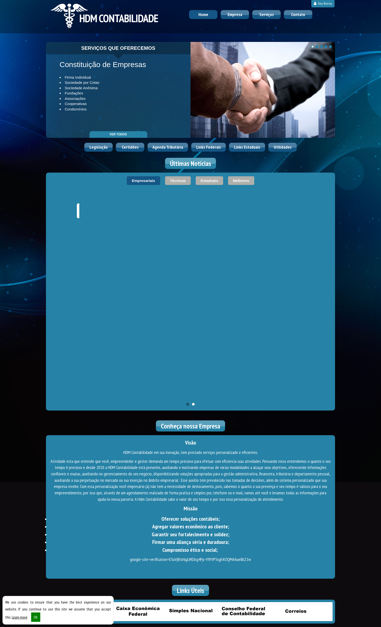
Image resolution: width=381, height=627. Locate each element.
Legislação (98, 147)
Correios (296, 453)
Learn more (19, 620)
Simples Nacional (190, 453)
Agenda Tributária (167, 147)
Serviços (266, 14)
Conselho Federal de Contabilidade (243, 453)
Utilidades (283, 147)
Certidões (130, 147)
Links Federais (208, 147)
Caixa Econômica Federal (138, 453)
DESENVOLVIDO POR (304, 622)
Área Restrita (323, 3)
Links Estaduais (247, 147)
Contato (298, 14)
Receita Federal (85, 453)
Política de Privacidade (142, 622)
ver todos (118, 134)
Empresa (235, 14)
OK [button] (36, 620)
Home (203, 14)
